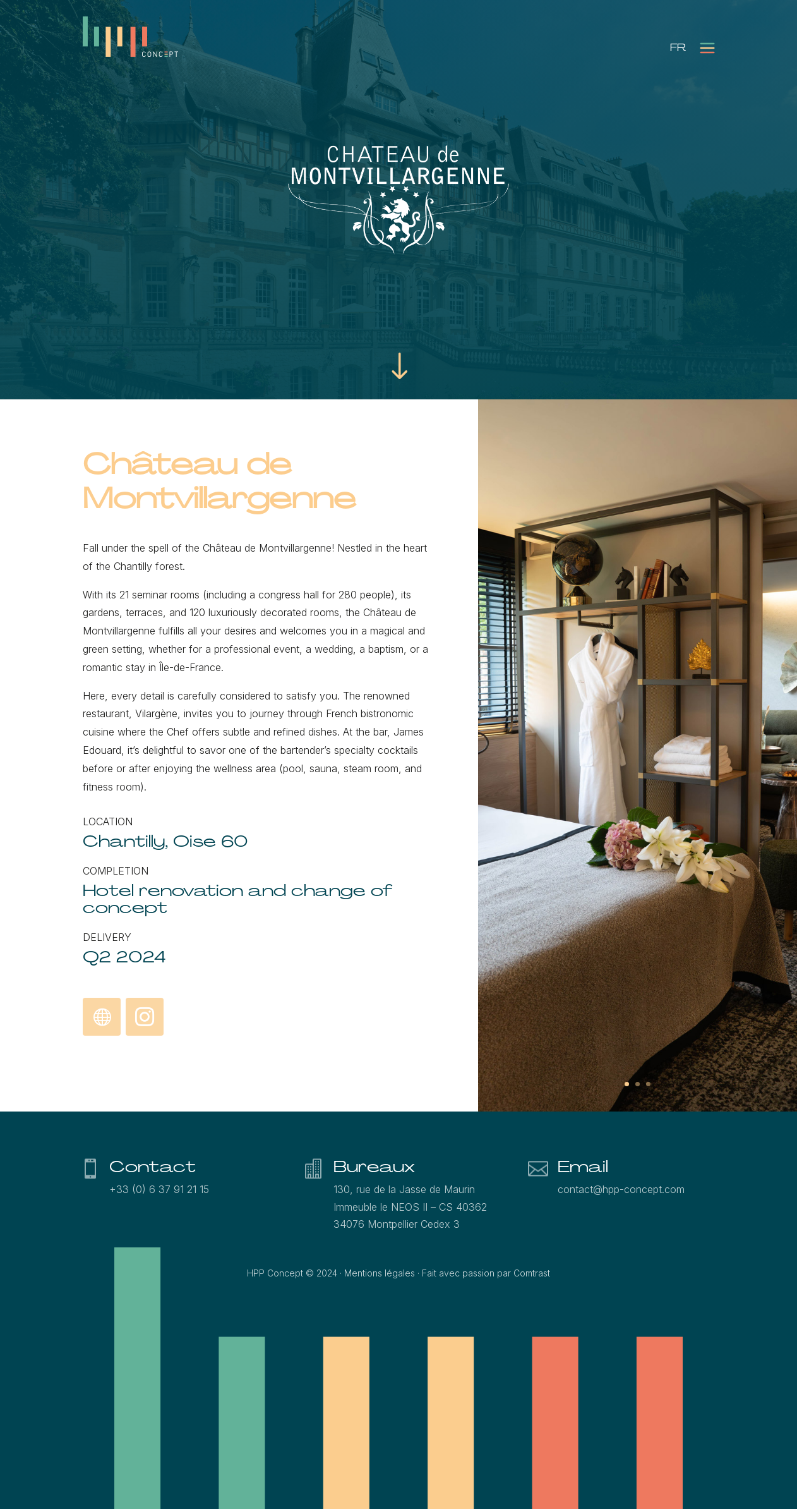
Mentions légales (379, 1273)
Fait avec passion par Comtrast (486, 1273)
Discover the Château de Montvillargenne (102, 1018)
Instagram (144, 1014)
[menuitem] (678, 48)
